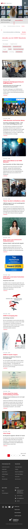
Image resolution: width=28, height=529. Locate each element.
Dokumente (17, 476)
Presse (3, 476)
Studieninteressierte (6, 466)
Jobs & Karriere (18, 479)
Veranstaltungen (5, 493)
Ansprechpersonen (18, 466)
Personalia (5, 51)
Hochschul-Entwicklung (18, 49)
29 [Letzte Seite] (19, 455)
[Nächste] (23, 455)
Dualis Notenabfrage (19, 474)
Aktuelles (24, 32)
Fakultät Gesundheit (7, 46)
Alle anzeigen (5, 44)
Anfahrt (18, 501)
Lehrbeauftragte (5, 474)
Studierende (4, 469)
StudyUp (16, 469)
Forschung (11, 51)
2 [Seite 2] (11, 455)
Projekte (4, 49)
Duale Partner (4, 471)
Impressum (17, 506)
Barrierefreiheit (18, 512)
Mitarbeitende (4, 479)
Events (10, 49)
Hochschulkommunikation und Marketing (11, 32)
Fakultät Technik (13, 44)
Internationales (19, 51)
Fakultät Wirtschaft (17, 46)
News (3, 490)
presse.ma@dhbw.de (19, 20)
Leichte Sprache (18, 515)
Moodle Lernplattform (19, 471)
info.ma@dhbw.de (20, 498)
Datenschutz (17, 509)
